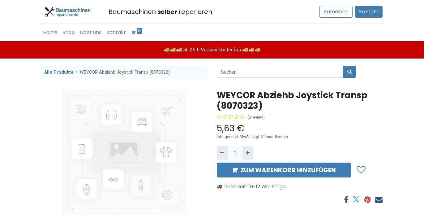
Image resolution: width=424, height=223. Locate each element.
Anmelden (336, 11)
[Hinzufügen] (247, 153)
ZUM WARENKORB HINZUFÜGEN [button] (284, 170)
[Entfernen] (222, 153)
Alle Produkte (59, 72)
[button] (360, 170)
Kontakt (369, 11)
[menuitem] (50, 32)
